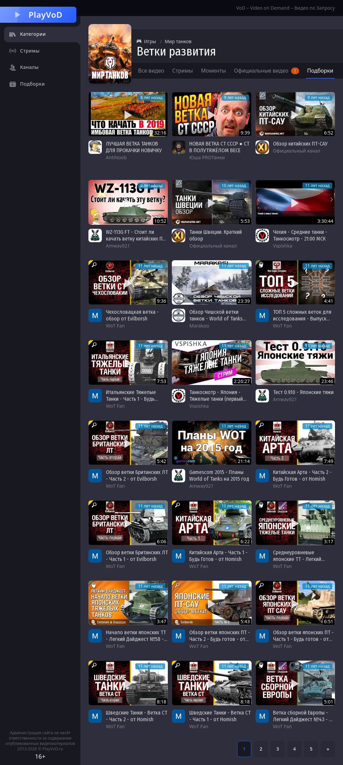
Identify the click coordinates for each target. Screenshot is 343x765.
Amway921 (118, 246)
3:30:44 (325, 221)
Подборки (320, 70)
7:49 (328, 461)
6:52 (328, 132)
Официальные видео (266, 70)
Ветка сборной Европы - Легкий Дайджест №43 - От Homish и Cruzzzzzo (304, 719)
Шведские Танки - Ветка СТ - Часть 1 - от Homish (220, 716)
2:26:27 (242, 381)
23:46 (327, 381)
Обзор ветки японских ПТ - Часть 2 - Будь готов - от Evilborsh (219, 639)
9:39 (245, 132)
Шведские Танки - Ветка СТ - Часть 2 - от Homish (136, 716)
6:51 (328, 621)
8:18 (161, 701)
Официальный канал (297, 151)
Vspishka (282, 246)
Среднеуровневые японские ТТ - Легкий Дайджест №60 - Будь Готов (297, 562)
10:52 (160, 221)
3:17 (328, 541)
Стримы (182, 70)
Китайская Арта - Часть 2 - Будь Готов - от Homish (302, 475)
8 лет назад (151, 97)
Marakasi (199, 325)
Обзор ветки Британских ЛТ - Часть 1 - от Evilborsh (137, 555)
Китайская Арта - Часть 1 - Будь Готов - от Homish (218, 555)
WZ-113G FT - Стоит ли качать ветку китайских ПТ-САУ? (136, 239)
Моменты (213, 70)
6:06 (161, 541)
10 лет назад (234, 185)
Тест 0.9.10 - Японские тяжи (303, 392)
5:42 (161, 461)
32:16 (160, 132)
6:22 (245, 541)
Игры (146, 41)
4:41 (328, 301)
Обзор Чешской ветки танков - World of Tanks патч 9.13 (216, 318)
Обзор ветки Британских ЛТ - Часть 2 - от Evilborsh (137, 475)
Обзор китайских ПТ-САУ (300, 143)
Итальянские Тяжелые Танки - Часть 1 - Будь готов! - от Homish (131, 399)
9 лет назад (235, 97)
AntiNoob (116, 157)
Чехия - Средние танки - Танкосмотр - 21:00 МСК (300, 235)
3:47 (161, 621)
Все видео (151, 70)
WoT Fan (115, 325)
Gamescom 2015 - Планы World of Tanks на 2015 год (219, 475)
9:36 (161, 301)
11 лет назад (317, 185)
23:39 (244, 301)
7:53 (161, 381)
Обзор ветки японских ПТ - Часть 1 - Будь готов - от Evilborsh (303, 639)
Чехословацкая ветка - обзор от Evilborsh (132, 315)
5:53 (245, 221)
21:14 (244, 461)
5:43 (245, 621)
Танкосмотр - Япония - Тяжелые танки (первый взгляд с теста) (216, 399)
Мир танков (178, 41)
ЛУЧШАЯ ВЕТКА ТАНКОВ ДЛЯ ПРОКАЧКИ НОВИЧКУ (134, 147)
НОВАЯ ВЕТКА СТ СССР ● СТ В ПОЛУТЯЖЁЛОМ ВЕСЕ (219, 147)
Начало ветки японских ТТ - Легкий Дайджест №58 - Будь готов (136, 639)
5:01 (328, 701)
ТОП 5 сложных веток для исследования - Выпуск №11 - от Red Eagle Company (302, 322)
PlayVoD (38, 14)
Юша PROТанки (207, 157)
